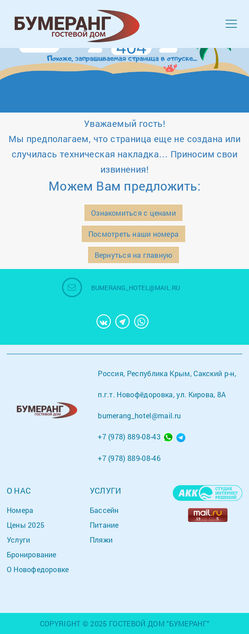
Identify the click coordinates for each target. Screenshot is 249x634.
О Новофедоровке (38, 569)
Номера (20, 510)
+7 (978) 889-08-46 (129, 458)
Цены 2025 (25, 525)
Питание (104, 525)
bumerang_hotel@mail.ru (135, 287)
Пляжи (101, 539)
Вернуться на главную (133, 255)
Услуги (18, 539)
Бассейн (104, 510)
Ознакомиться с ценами (133, 212)
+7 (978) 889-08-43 (129, 436)
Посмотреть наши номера (133, 234)
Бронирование (32, 554)
